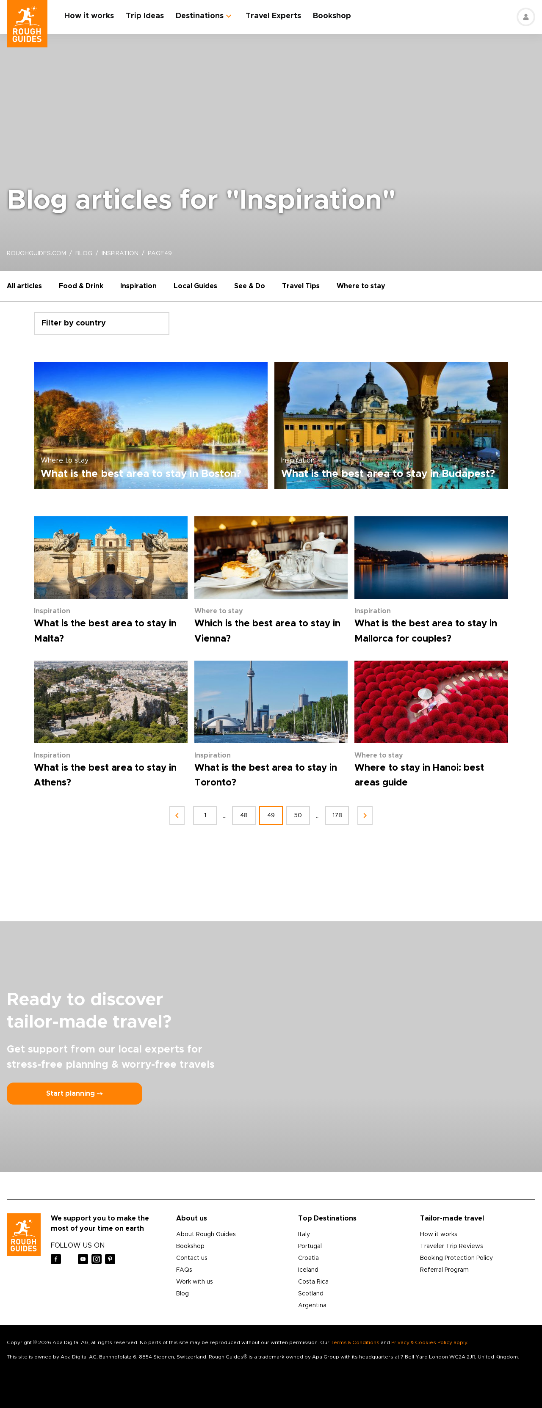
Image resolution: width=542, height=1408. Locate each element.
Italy (304, 1234)
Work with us (194, 1282)
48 (244, 815)
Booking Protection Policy (456, 1258)
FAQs (184, 1270)
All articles (24, 286)
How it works (89, 16)
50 (298, 815)
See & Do (249, 286)
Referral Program (444, 1270)
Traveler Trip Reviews (451, 1246)
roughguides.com (36, 253)
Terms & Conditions (355, 1342)
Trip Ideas (145, 16)
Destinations (200, 16)
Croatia (308, 1258)
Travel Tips (301, 286)
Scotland (311, 1294)
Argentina (312, 1306)
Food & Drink (81, 286)
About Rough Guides (206, 1234)
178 (337, 815)
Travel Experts (273, 16)
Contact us (191, 1258)
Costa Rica (313, 1282)
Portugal (310, 1246)
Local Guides (195, 286)
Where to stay (361, 286)
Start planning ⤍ (74, 1093)
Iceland (308, 1270)
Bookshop (332, 16)
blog (83, 253)
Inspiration (138, 286)
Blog (182, 1294)
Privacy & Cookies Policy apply (429, 1342)
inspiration (120, 253)
